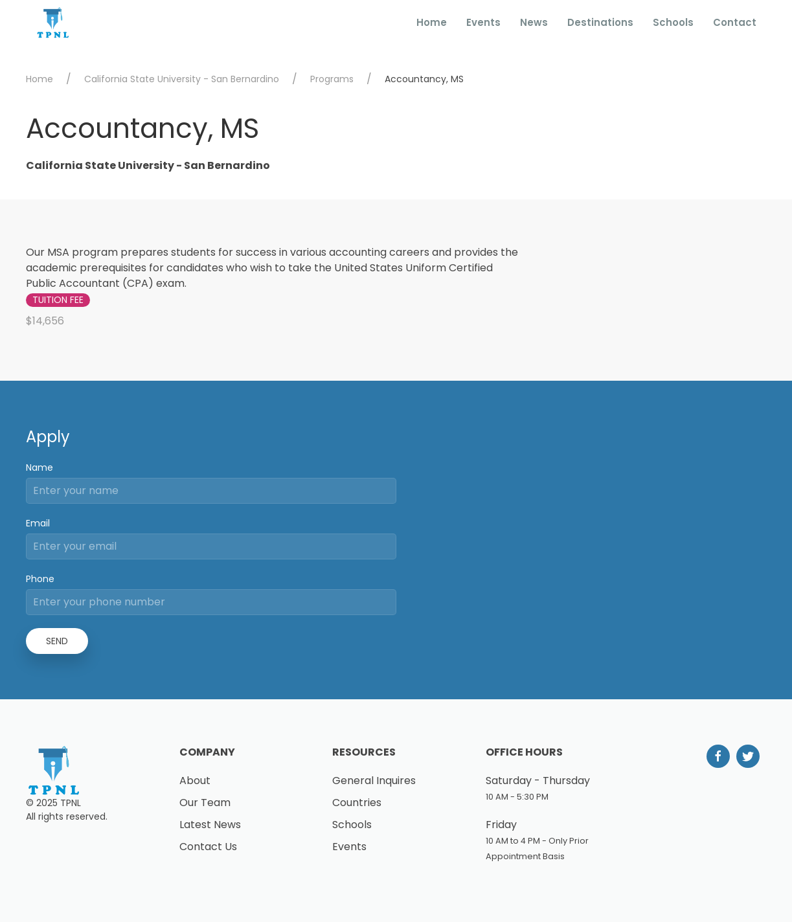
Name (39, 467)
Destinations (600, 22)
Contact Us (208, 846)
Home (431, 22)
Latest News (210, 824)
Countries (356, 802)
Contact (734, 22)
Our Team (205, 802)
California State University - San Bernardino (181, 79)
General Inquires (374, 780)
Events (483, 22)
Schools (673, 22)
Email (38, 523)
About (194, 780)
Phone (40, 578)
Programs (332, 79)
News (534, 22)
